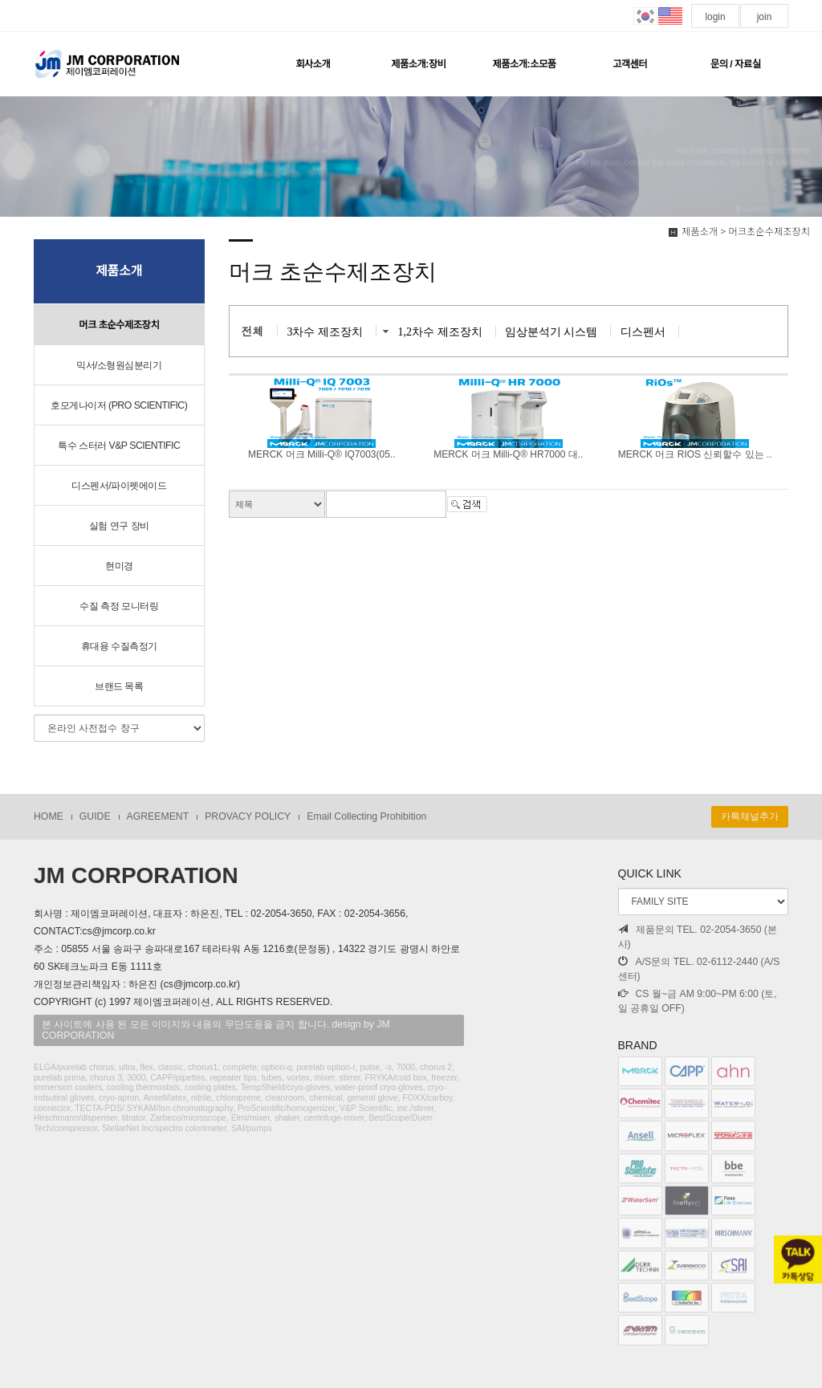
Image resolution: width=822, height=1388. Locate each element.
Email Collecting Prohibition (366, 816)
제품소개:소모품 (523, 64)
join (763, 16)
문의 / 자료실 (735, 64)
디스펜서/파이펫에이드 (118, 485)
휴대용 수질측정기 (119, 646)
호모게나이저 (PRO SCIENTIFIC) (119, 405)
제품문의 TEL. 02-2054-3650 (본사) (697, 937)
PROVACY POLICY (248, 816)
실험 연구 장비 (119, 525)
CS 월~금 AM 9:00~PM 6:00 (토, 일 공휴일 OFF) (697, 1001)
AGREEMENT (158, 816)
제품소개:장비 (418, 64)
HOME (48, 816)
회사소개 (312, 64)
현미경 (119, 566)
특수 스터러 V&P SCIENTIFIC (119, 445)
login (715, 16)
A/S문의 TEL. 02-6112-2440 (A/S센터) (699, 969)
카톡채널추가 (750, 816)
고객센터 (629, 64)
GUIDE (95, 816)
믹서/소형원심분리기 (118, 365)
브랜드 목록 (119, 686)
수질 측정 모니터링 (118, 606)
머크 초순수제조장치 (119, 325)
